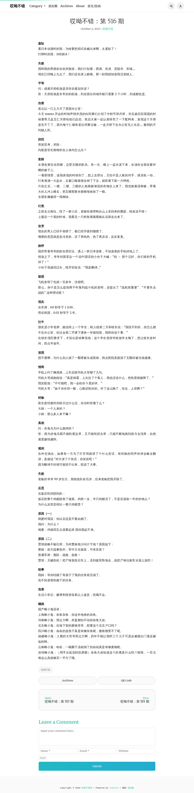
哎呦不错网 (87, 788)
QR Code (126, 686)
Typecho (114, 788)
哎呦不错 (17, 6)
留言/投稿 (94, 6)
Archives (66, 6)
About (80, 6)
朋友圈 (52, 6)
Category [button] (36, 6)
